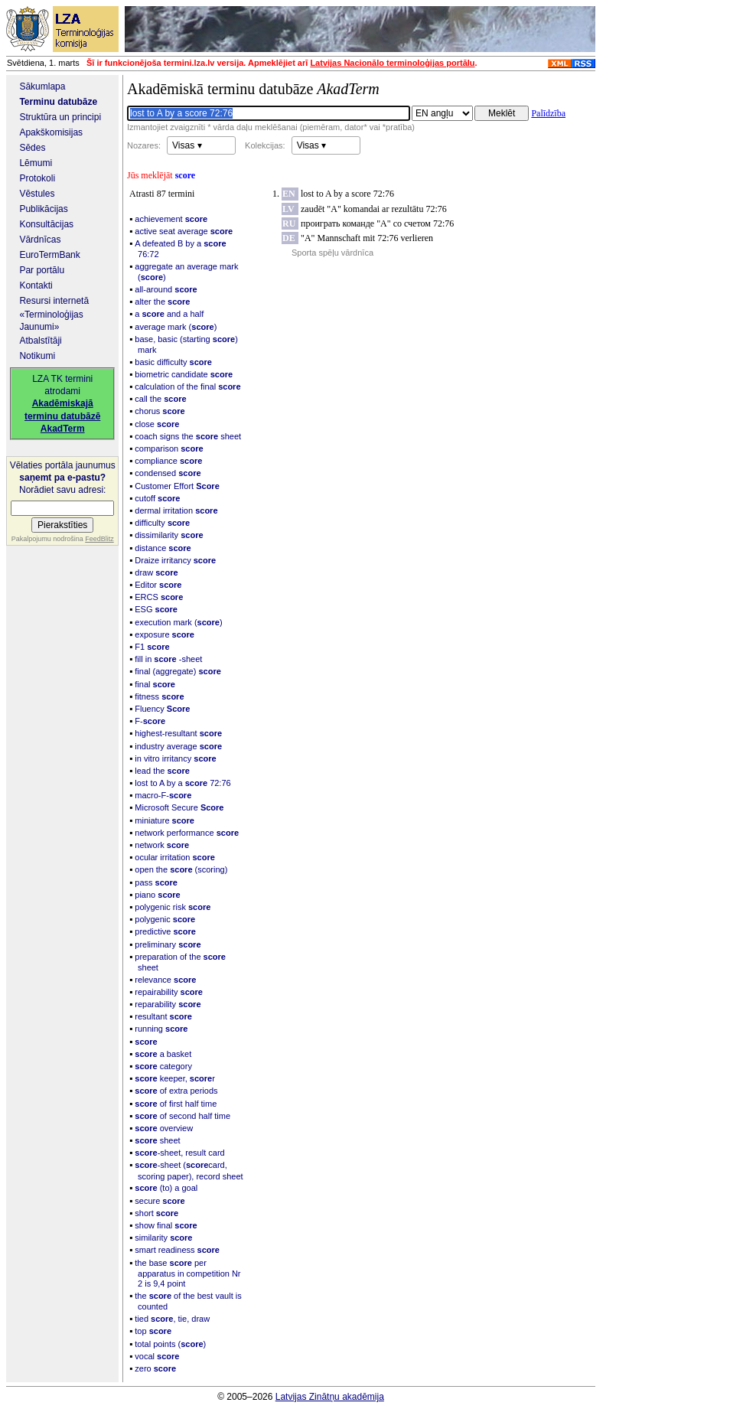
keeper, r (175, 1078)
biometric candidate (184, 374)
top (153, 1331)
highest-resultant (178, 733)
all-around (166, 289)
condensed (167, 473)
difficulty (162, 522)
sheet (157, 1140)
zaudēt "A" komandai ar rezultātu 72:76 (374, 209)
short (156, 1213)
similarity (163, 1237)
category (163, 1066)
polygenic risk (172, 907)
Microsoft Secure (179, 807)
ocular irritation (175, 857)
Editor (158, 584)
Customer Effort (177, 486)
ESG (156, 609)
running (161, 1028)
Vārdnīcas (39, 239)
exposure (164, 634)
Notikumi (37, 356)
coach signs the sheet (188, 436)
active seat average (184, 231)
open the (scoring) (181, 869)
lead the (162, 770)
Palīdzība (548, 113)
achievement (171, 218)
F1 (152, 646)
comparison (169, 448)
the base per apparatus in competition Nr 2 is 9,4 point (187, 1273)
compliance (168, 460)
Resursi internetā (54, 300)
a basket (163, 1053)
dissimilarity (169, 535)
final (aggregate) (178, 671)
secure (159, 1200)
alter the (162, 301)
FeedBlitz (99, 539)
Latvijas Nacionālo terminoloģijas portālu (392, 62)
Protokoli (37, 178)
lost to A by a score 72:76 (347, 193)
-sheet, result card (179, 1152)
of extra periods (176, 1090)
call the (160, 398)
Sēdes (32, 147)
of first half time (176, 1103)
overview (164, 1128)
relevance (165, 979)
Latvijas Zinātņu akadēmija (329, 1396)
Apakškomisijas (51, 132)
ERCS (159, 597)
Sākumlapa (42, 86)
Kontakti (35, 285)
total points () (170, 1344)
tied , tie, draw (172, 1318)
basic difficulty (173, 362)
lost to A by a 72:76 (182, 783)
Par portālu (41, 270)
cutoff (157, 498)
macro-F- (163, 795)
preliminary (167, 944)
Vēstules (36, 193)
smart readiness (177, 1249)
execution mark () (178, 622)
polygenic (165, 919)
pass (156, 882)
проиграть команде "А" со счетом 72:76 (377, 223)
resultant (163, 1016)
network (162, 845)
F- (150, 721)
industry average (178, 746)
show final (166, 1225)
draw (156, 572)
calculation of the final (187, 386)
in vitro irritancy (175, 758)
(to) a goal (166, 1187)
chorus (159, 411)
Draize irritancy (175, 560)
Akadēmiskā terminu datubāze (253, 88)
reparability (167, 1004)
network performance (187, 832)
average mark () (176, 326)
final (155, 684)
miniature (164, 820)
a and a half (169, 313)
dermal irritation (176, 510)
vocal (157, 1356)
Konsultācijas (46, 224)
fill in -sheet (168, 659)
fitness (159, 696)
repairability (169, 991)
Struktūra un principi (60, 117)
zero (155, 1368)
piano (157, 894)
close (157, 424)
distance (163, 548)
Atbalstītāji (40, 340)
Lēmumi (35, 163)
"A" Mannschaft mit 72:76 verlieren (367, 238)
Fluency (162, 708)
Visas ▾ (186, 145)
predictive (165, 931)
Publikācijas (43, 209)
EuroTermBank (49, 255)
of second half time (182, 1115)
